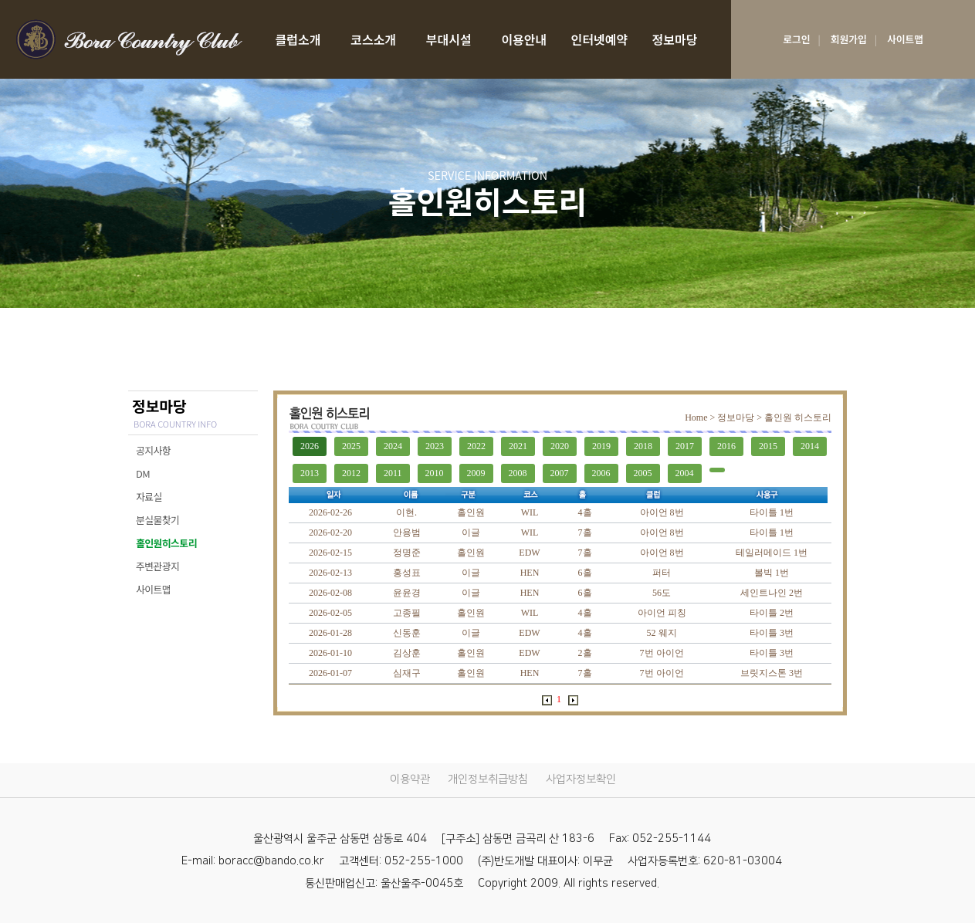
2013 (309, 473)
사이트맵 (153, 589)
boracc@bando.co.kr (271, 861)
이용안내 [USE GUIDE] (524, 39)
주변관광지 (157, 566)
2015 (768, 446)
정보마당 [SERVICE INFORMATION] (675, 39)
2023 (434, 446)
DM (143, 473)
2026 (309, 446)
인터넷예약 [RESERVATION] (599, 39)
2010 (434, 473)
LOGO (129, 39)
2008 (518, 473)
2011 (393, 473)
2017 (684, 446)
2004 (684, 473)
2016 (726, 446)
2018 (643, 446)
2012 (351, 473)
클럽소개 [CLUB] (298, 39)
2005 (643, 473)
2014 (810, 446)
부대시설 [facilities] (449, 39)
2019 (601, 446)
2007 (559, 473)
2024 (393, 446)
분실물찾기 (157, 519)
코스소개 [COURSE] (373, 39)
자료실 (149, 496)
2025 (351, 446)
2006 (601, 473)
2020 (559, 446)
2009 (476, 473)
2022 (476, 446)
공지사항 (153, 450)
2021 (518, 446)
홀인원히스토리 (166, 543)
